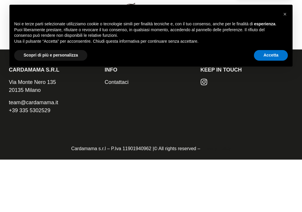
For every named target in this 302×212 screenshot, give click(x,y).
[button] (285, 155)
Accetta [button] (270, 195)
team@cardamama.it (33, 102)
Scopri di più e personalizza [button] (51, 195)
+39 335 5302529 (29, 110)
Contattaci (117, 82)
